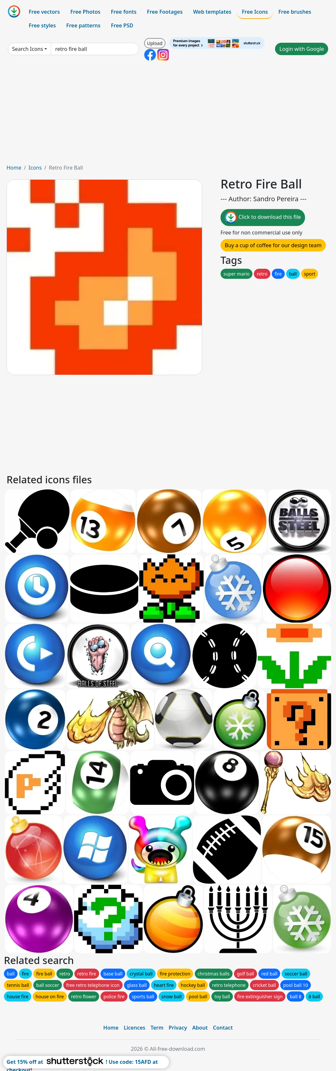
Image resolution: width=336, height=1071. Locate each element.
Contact (223, 1027)
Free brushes (294, 11)
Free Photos (85, 11)
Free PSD (122, 25)
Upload (154, 43)
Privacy (178, 1027)
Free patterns (83, 25)
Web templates (212, 11)
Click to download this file (263, 217)
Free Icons (255, 11)
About (199, 1027)
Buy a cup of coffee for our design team (273, 245)
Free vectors (44, 11)
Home (14, 167)
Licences (134, 1027)
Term (156, 1027)
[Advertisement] (168, 114)
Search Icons (27, 49)
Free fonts (124, 11)
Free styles (42, 25)
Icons (34, 167)
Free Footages (165, 11)
